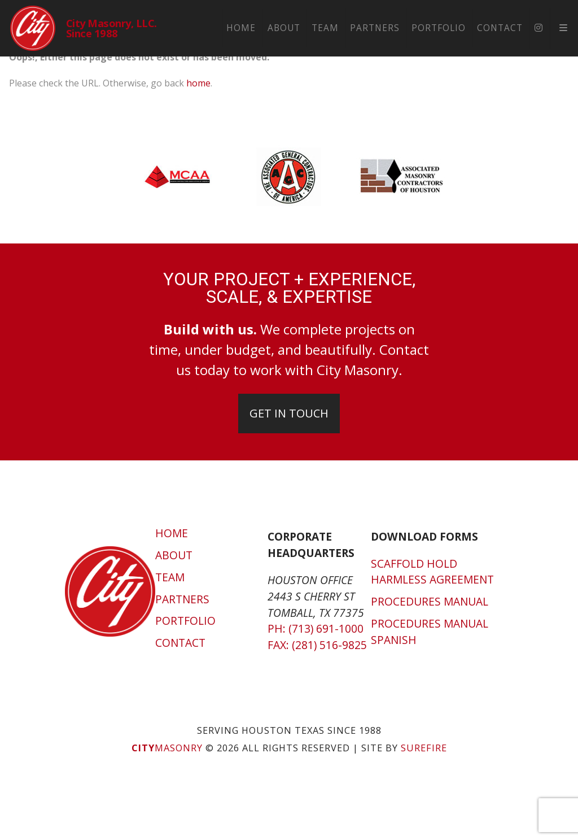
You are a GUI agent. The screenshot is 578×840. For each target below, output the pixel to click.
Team (328, 28)
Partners (379, 28)
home (198, 83)
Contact (503, 28)
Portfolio (442, 28)
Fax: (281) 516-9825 (317, 644)
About (287, 28)
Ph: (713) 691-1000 (316, 628)
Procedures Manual (429, 601)
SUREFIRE (424, 748)
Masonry (167, 748)
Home (245, 28)
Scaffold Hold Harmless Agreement (432, 571)
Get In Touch (289, 413)
